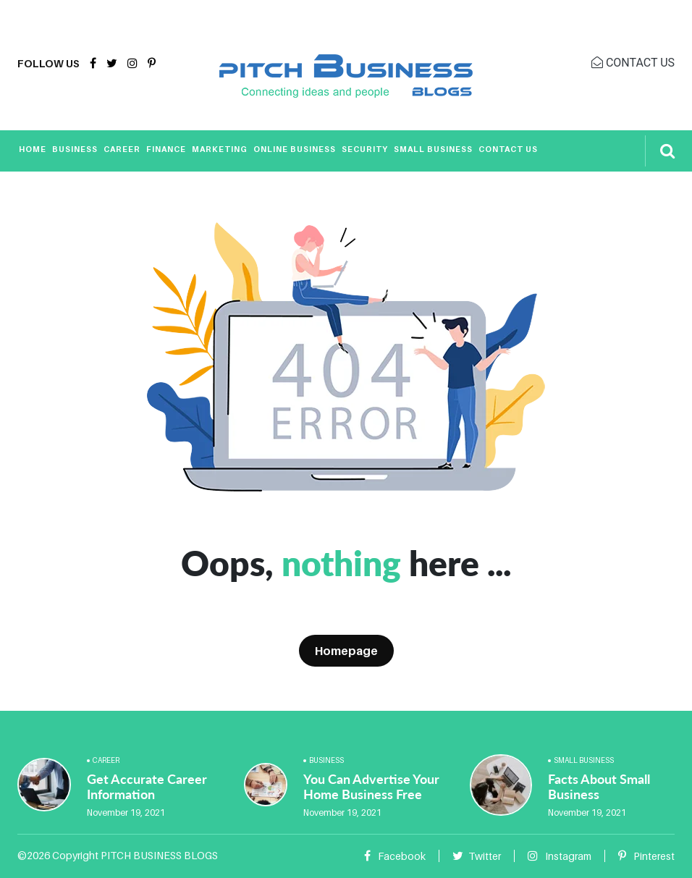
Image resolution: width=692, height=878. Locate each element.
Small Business (433, 149)
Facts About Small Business (599, 787)
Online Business (294, 149)
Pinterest (646, 856)
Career (122, 149)
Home (32, 149)
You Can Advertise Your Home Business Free (371, 787)
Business (75, 149)
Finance (166, 149)
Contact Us (508, 149)
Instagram (559, 856)
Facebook (395, 856)
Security (365, 149)
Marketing (220, 149)
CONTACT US (633, 62)
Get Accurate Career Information (147, 787)
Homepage (346, 650)
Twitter (476, 856)
